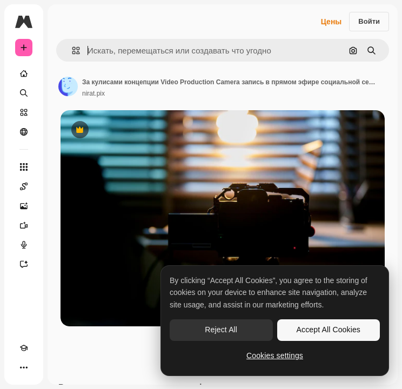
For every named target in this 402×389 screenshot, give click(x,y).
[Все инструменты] (23, 167)
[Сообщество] (23, 131)
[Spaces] (23, 186)
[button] (71, 50)
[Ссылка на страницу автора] (68, 86)
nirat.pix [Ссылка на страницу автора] (93, 93)
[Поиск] (23, 93)
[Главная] (23, 73)
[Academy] (23, 348)
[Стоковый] (23, 112)
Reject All (221, 329)
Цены (331, 21)
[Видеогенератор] (23, 225)
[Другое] (23, 367)
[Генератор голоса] (23, 244)
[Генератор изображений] (23, 205)
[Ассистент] (23, 264)
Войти (369, 21)
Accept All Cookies (328, 329)
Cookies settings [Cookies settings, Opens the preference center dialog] (274, 355)
